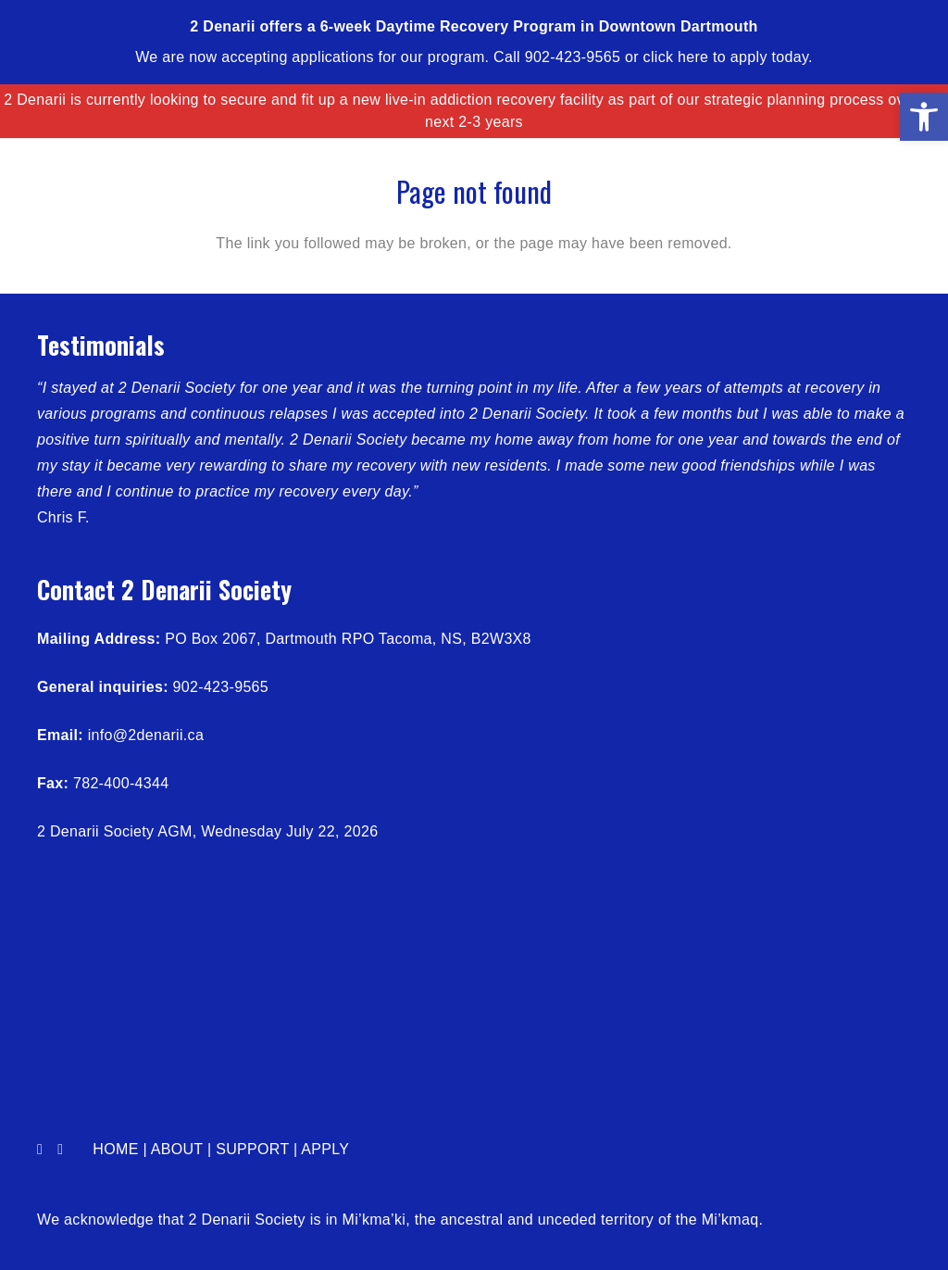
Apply (325, 1149)
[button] (924, 117)
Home (115, 1149)
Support (252, 1149)
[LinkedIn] (60, 1149)
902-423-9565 (220, 687)
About (177, 1149)
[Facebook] (40, 1149)
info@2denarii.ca (146, 735)
